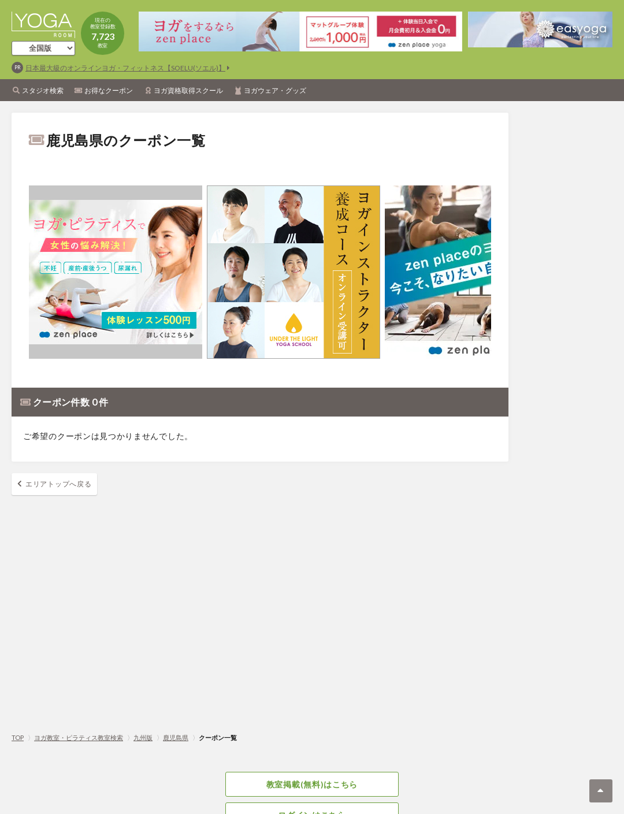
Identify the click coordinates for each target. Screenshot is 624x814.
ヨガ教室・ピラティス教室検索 (78, 737)
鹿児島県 (175, 737)
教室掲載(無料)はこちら (312, 784)
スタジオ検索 (43, 90)
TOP (18, 737)
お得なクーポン (108, 90)
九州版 (143, 737)
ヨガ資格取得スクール (188, 90)
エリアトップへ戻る (58, 484)
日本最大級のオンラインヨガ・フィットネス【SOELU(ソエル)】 (125, 68)
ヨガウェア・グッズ (275, 90)
